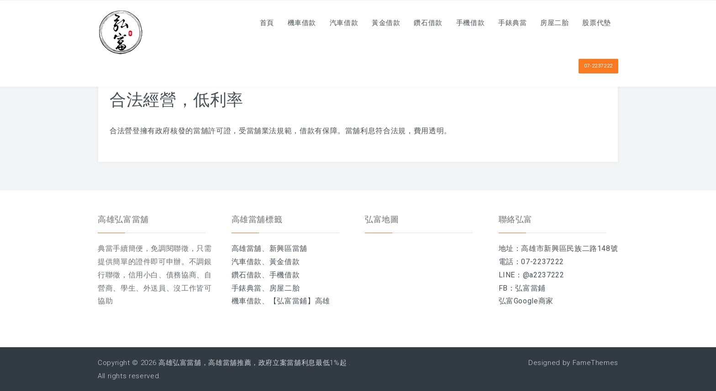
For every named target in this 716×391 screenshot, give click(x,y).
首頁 (251, 23)
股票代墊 (595, 23)
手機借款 (464, 23)
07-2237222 (598, 66)
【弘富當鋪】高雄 (299, 301)
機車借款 (288, 23)
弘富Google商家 (526, 301)
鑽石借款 (420, 23)
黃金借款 (376, 23)
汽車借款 (332, 23)
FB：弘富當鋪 (522, 288)
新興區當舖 (288, 248)
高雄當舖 (247, 248)
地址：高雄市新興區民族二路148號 (558, 248)
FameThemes (595, 363)
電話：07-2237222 (531, 261)
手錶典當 (508, 23)
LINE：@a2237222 (531, 275)
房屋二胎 (551, 23)
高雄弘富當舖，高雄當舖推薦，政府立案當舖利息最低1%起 (252, 363)
